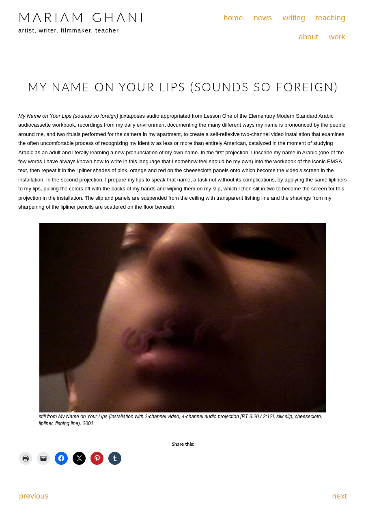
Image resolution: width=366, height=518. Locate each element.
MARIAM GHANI (82, 17)
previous (34, 496)
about (308, 36)
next (339, 496)
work (337, 36)
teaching (330, 17)
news (263, 17)
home (233, 17)
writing (293, 17)
